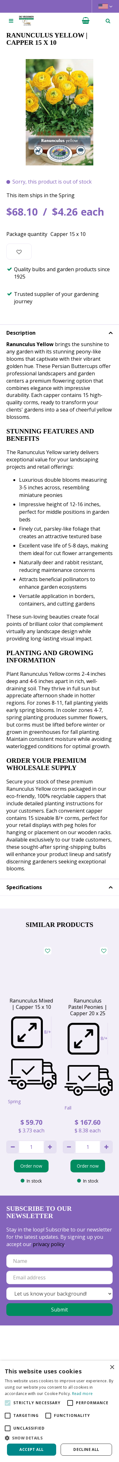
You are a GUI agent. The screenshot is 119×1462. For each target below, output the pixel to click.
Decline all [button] (86, 1449)
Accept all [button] (31, 1449)
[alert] (59, 1411)
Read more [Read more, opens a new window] (82, 1393)
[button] (59, 1438)
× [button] (111, 1367)
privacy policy (48, 1244)
